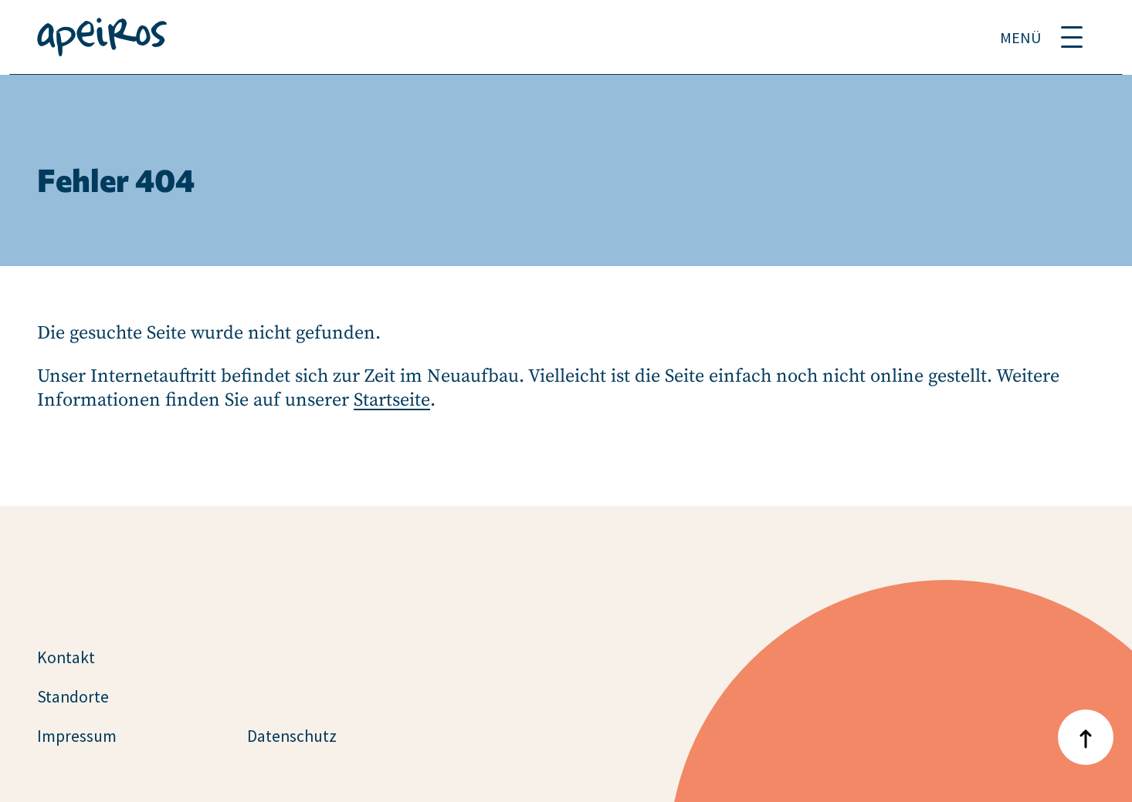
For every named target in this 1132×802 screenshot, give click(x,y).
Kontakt (66, 657)
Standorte (73, 696)
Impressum (77, 736)
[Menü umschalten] (1072, 37)
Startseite (392, 400)
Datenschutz (292, 736)
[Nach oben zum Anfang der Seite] (1085, 737)
